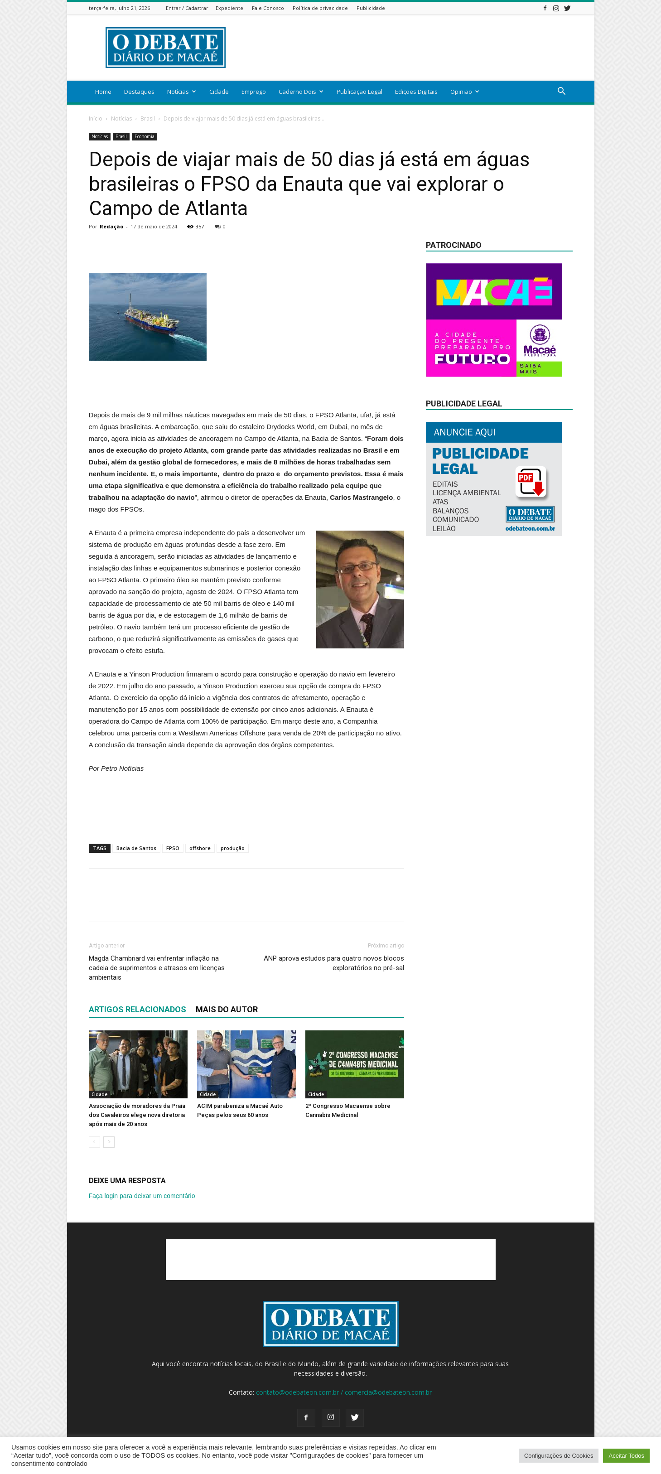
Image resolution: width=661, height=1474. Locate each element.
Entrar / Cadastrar (187, 8)
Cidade (219, 91)
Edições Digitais (416, 91)
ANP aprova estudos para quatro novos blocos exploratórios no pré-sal (334, 963)
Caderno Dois (301, 91)
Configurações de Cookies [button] (558, 1455)
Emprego (253, 91)
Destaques (139, 91)
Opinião (464, 91)
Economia (144, 136)
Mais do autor (227, 1009)
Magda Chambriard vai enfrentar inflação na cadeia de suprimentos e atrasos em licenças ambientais (157, 967)
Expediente (229, 8)
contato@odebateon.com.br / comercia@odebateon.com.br (344, 1392)
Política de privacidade (320, 8)
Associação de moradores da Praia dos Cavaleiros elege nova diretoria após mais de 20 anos (137, 1114)
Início (95, 118)
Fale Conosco (268, 8)
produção (233, 848)
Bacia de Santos (136, 848)
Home (103, 91)
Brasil (147, 118)
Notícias (181, 91)
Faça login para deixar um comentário (142, 1195)
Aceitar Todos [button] (626, 1455)
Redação (111, 226)
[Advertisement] (408, 47)
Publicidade (371, 8)
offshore (200, 848)
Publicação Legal (359, 91)
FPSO (172, 848)
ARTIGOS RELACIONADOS (137, 1009)
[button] (562, 92)
